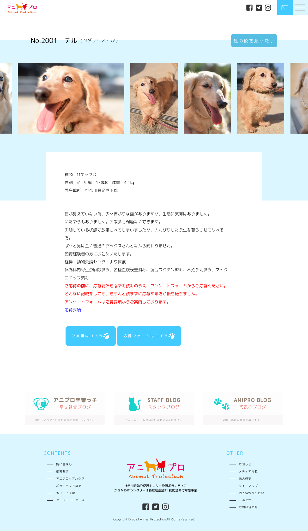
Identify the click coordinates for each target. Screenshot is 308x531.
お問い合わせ (248, 507)
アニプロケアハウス (70, 479)
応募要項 (73, 310)
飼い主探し (64, 464)
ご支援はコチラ (90, 336)
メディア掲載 (248, 471)
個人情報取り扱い (251, 493)
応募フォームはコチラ (149, 336)
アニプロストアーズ (70, 500)
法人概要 (245, 479)
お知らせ (245, 464)
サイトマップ (248, 486)
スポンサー (247, 500)
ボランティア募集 (69, 486)
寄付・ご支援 (65, 493)
